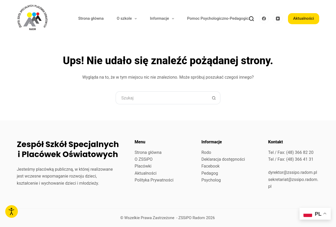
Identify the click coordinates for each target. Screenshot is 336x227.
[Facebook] (264, 19)
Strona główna (91, 18)
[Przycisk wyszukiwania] (213, 97)
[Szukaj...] (161, 97)
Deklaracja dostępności (223, 159)
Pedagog (209, 173)
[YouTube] (278, 19)
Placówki (143, 166)
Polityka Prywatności (154, 180)
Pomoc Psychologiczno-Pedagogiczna (221, 18)
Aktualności (303, 18)
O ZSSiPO (144, 159)
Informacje (163, 19)
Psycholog (211, 180)
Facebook (210, 166)
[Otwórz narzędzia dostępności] (11, 211)
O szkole (128, 19)
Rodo (206, 152)
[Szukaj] (251, 18)
